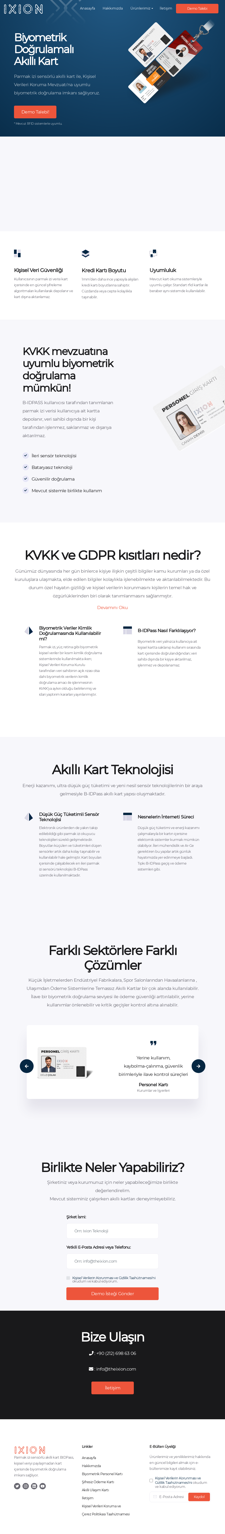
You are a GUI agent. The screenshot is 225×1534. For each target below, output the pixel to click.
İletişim (112, 1387)
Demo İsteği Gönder (112, 1293)
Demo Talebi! (35, 112)
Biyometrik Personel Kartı (102, 1474)
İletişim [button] (166, 8)
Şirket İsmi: (76, 1217)
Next (198, 1066)
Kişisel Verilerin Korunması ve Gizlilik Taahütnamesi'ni (113, 1278)
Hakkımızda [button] (113, 8)
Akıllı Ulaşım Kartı (95, 1490)
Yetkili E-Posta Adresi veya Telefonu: (98, 1247)
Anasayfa (89, 1458)
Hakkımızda (91, 1466)
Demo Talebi (197, 8)
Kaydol (199, 1497)
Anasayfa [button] (87, 8)
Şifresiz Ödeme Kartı (98, 1482)
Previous (27, 1066)
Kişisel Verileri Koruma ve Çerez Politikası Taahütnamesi (106, 1510)
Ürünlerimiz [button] (140, 8)
